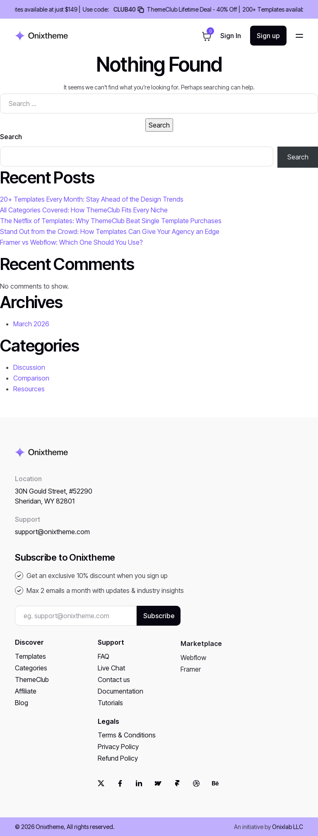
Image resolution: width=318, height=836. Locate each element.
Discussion (29, 367)
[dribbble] (196, 790)
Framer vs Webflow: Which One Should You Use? (71, 242)
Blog (21, 710)
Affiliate (25, 698)
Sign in (230, 36)
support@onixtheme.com (52, 539)
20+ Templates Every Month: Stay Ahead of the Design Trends (91, 199)
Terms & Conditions (127, 746)
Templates (30, 663)
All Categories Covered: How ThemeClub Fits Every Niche (84, 210)
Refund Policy (118, 770)
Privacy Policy (118, 758)
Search (11, 137)
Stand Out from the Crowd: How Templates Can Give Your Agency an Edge (109, 231)
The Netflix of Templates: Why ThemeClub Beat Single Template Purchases (111, 221)
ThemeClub (32, 686)
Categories (31, 675)
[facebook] (120, 790)
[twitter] (101, 790)
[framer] (177, 790)
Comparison (31, 378)
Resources (29, 389)
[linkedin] (139, 790)
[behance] (215, 790)
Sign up (268, 35)
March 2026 (31, 324)
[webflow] (158, 790)
